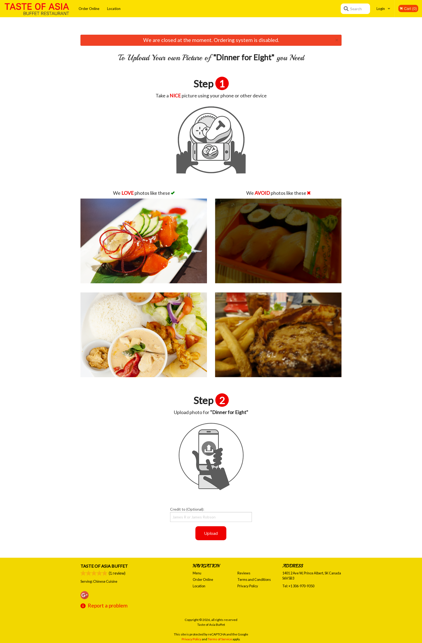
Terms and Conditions (254, 579)
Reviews (243, 573)
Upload (211, 533)
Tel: (298, 586)
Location (114, 8)
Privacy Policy (247, 586)
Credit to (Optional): (211, 514)
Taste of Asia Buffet (104, 565)
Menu (197, 573)
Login (381, 8)
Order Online (89, 8)
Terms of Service (220, 639)
